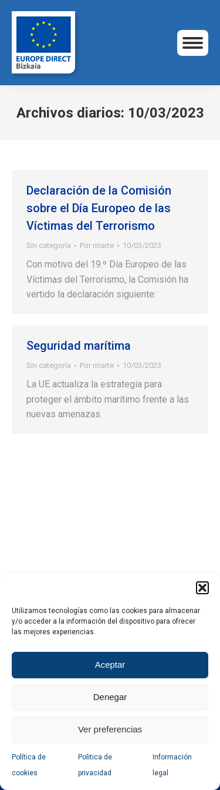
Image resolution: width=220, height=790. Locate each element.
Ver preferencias (110, 729)
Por (97, 245)
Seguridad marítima (78, 346)
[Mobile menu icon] (192, 43)
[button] (202, 588)
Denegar (110, 697)
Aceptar (110, 665)
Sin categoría (48, 245)
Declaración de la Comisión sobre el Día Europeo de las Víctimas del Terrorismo (98, 208)
